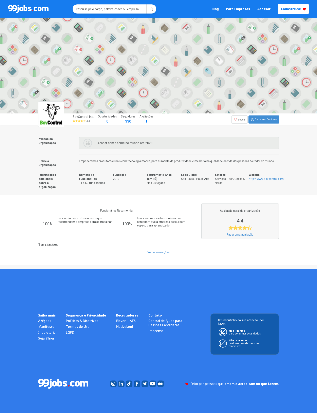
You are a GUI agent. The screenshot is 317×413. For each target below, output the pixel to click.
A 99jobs (44, 321)
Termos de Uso (78, 326)
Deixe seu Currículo (264, 120)
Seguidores (128, 119)
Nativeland (124, 326)
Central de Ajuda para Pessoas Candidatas (165, 323)
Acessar (264, 9)
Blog (215, 9)
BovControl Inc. (83, 117)
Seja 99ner (46, 338)
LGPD (70, 332)
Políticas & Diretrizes (82, 321)
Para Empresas (238, 9)
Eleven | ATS (126, 321)
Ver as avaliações (158, 252)
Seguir (239, 119)
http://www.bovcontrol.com (266, 178)
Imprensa (156, 331)
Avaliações (146, 119)
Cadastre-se (293, 9)
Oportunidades (107, 119)
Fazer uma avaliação (240, 234)
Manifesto (46, 326)
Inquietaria (47, 332)
